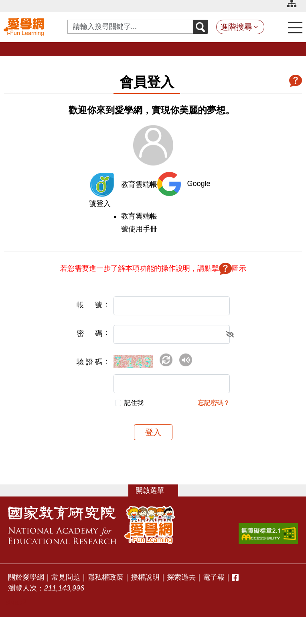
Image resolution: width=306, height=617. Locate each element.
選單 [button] (157, 490)
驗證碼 (89, 362)
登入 (153, 432)
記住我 (134, 402)
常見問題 (65, 577)
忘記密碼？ (214, 402)
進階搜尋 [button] (236, 26)
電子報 (214, 577)
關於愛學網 (26, 577)
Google (199, 184)
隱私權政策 (105, 577)
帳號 (89, 305)
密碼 (89, 333)
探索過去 (181, 577)
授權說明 (145, 577)
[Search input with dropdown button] (130, 27)
